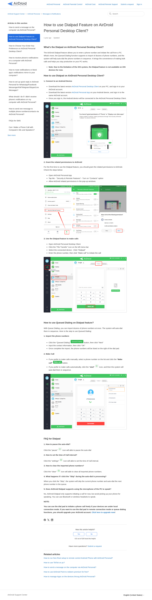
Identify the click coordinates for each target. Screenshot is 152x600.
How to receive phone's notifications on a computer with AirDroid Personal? (23, 60)
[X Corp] (48, 520)
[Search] (125, 13)
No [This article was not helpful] (91, 534)
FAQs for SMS (15, 121)
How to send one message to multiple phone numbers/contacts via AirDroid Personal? (24, 111)
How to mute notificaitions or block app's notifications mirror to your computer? (23, 72)
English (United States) (134, 595)
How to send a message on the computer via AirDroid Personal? (22, 28)
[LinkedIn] (52, 520)
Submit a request (127, 4)
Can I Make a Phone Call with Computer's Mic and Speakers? (22, 128)
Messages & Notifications (52, 14)
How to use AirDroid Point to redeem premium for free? (66, 572)
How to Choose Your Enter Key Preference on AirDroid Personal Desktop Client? (22, 48)
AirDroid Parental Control (72, 4)
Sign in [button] (139, 4)
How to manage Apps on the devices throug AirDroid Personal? (69, 576)
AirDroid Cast (90, 4)
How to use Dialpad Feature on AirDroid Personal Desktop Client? (23, 37)
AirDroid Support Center (16, 14)
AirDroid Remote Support (108, 4)
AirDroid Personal (53, 4)
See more (12, 135)
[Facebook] (45, 520)
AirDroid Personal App (81, 92)
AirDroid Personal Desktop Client (85, 86)
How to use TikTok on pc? (54, 562)
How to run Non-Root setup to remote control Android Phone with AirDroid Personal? (78, 558)
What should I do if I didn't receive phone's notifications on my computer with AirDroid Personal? (23, 99)
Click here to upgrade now (103, 512)
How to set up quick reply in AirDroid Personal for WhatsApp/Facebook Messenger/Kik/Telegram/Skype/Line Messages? (24, 86)
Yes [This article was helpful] (79, 534)
